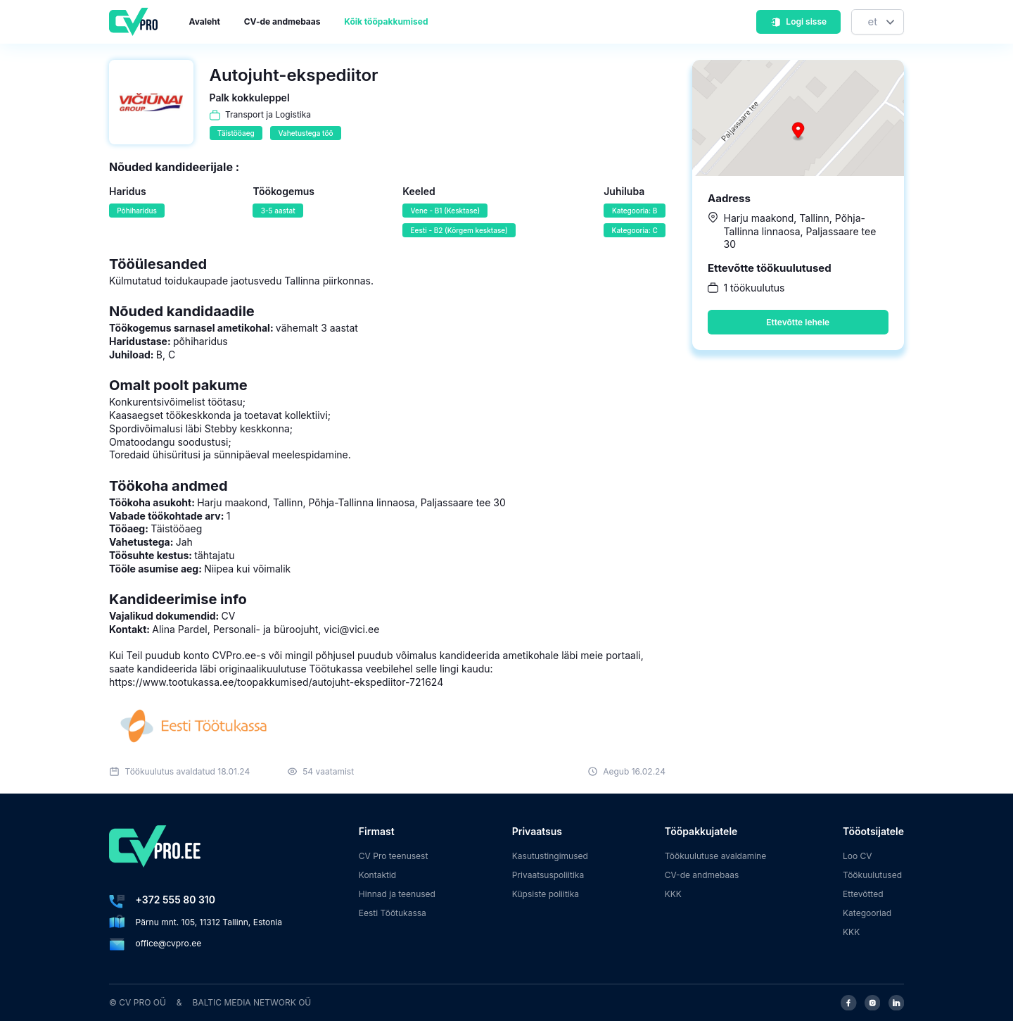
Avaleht (204, 21)
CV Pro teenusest (393, 856)
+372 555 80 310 (175, 900)
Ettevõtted (863, 894)
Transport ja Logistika (268, 114)
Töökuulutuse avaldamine (716, 856)
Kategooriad (867, 913)
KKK (673, 894)
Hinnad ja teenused (397, 894)
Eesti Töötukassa (392, 913)
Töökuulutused (872, 875)
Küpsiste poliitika (545, 894)
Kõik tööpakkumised (386, 21)
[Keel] (877, 22)
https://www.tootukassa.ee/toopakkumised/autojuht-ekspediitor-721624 (276, 682)
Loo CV (857, 856)
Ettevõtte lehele (797, 322)
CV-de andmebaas (282, 21)
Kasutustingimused (550, 856)
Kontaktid (377, 875)
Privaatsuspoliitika (548, 875)
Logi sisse (798, 21)
